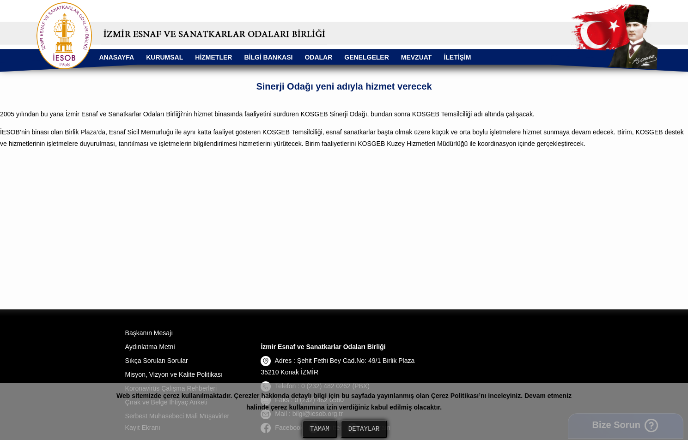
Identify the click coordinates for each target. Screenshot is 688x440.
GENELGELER (366, 57)
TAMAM (319, 429)
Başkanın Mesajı (149, 333)
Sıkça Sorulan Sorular (156, 360)
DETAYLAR (363, 429)
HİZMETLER (213, 57)
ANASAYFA (116, 57)
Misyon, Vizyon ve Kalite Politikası (174, 374)
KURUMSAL (164, 57)
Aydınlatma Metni (150, 346)
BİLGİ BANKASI (268, 57)
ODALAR (318, 57)
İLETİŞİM (457, 57)
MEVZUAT (416, 57)
